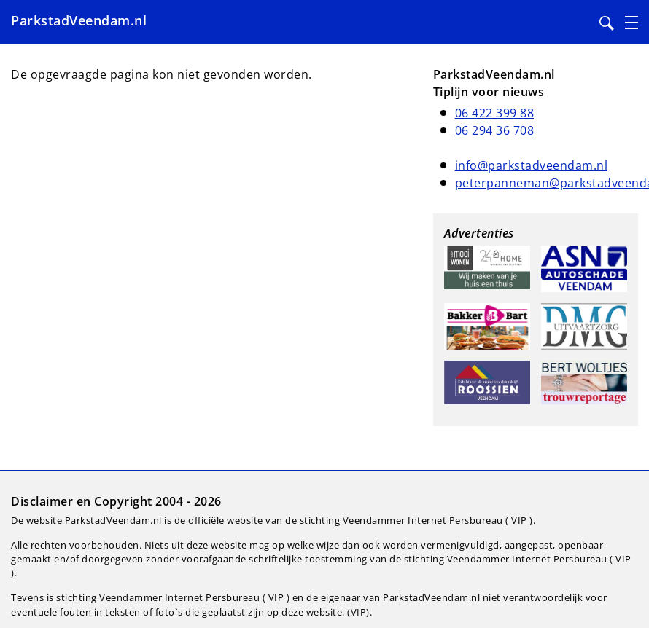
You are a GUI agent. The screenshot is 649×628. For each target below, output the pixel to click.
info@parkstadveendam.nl (531, 165)
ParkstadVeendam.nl (79, 20)
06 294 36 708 (495, 130)
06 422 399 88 (495, 113)
